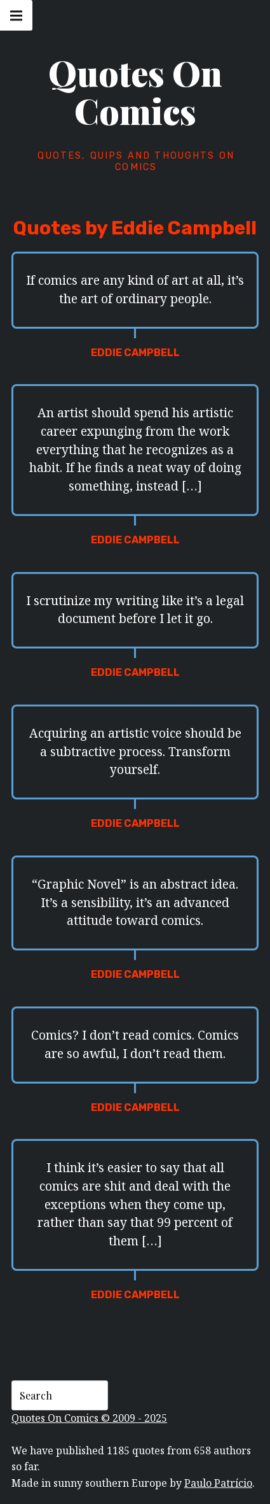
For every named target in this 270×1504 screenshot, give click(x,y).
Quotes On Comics (135, 92)
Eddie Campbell (135, 353)
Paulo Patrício (218, 1483)
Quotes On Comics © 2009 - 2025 (89, 1418)
